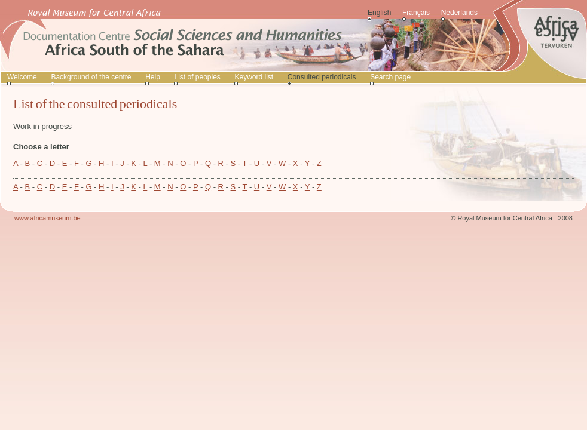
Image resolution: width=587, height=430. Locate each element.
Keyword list (253, 77)
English (379, 12)
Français (416, 12)
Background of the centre (91, 77)
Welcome (22, 77)
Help (152, 77)
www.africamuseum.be (47, 218)
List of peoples (197, 77)
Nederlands (459, 12)
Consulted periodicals (322, 77)
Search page (390, 77)
